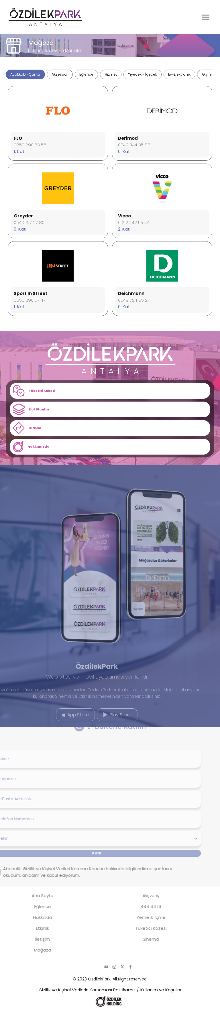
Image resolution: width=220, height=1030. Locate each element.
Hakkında (29, 935)
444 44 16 (137, 924)
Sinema (138, 957)
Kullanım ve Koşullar (161, 1007)
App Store (62, 730)
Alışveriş (137, 913)
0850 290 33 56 (30, 149)
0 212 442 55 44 (134, 227)
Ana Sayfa (29, 913)
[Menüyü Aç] (205, 17)
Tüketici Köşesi (138, 946)
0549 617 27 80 (29, 227)
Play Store (104, 730)
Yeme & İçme (137, 935)
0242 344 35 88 (134, 149)
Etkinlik (29, 946)
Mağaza (29, 967)
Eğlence (29, 924)
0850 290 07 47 (30, 304)
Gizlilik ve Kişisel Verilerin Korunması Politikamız (87, 1007)
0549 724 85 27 (134, 304)
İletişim (29, 957)
